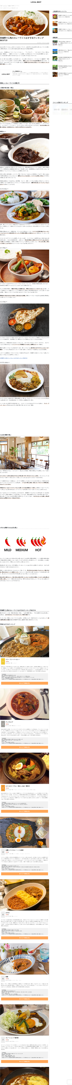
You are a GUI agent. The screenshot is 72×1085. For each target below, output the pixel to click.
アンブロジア (9, 722)
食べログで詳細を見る (24, 683)
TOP (1, 5)
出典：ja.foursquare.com (44, 783)
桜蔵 (7, 976)
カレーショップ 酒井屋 (12, 1038)
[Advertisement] (24, 419)
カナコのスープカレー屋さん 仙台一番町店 (18, 786)
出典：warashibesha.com (44, 973)
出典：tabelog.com (45, 656)
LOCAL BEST (36, 2)
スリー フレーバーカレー (13, 659)
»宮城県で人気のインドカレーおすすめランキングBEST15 (13, 358)
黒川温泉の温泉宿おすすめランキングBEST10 (65, 67)
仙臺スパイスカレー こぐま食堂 (14, 850)
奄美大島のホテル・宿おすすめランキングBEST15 (65, 52)
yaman (8, 912)
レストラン (5, 5)
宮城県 (9, 5)
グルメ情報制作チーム (17, 71)
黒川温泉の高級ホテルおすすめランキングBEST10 (65, 75)
